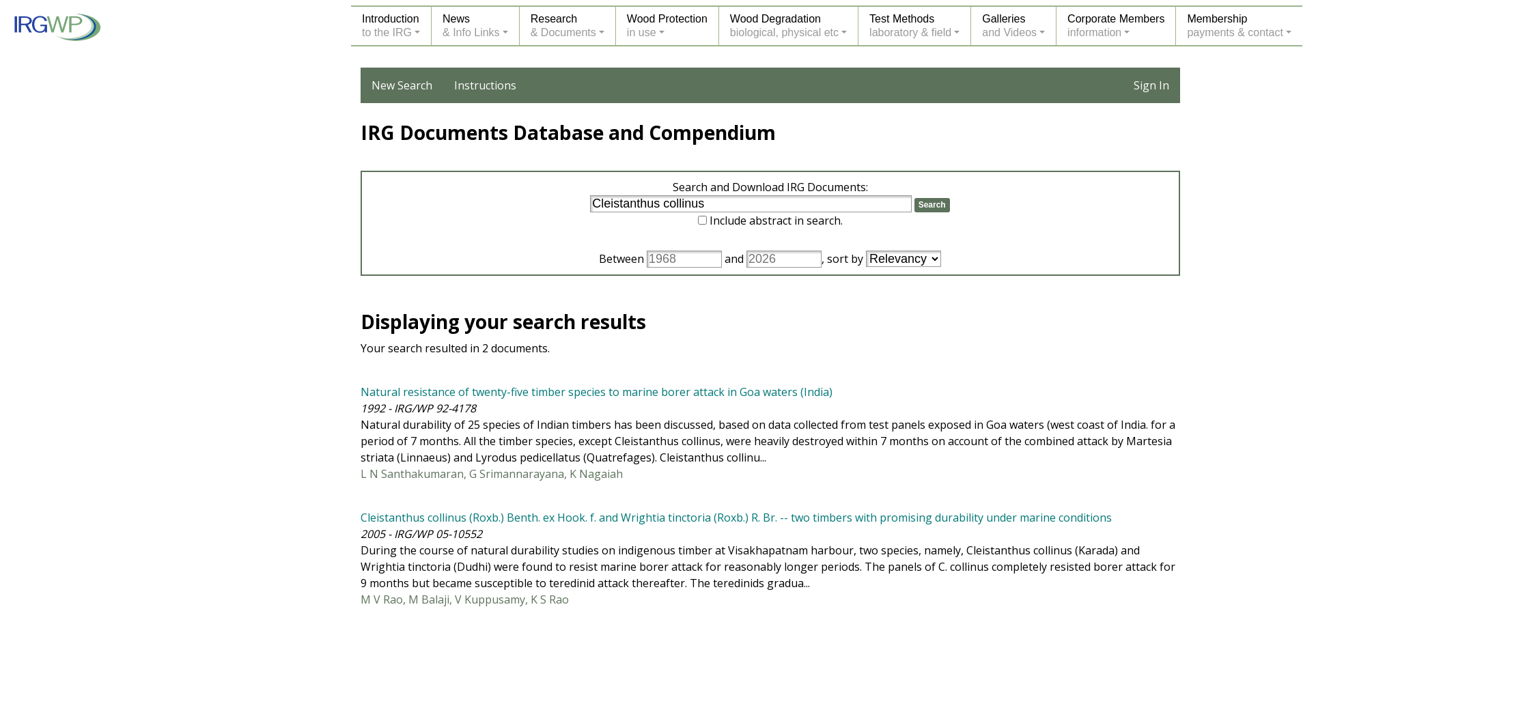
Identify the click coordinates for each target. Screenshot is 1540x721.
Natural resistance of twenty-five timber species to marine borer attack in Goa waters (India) (596, 391)
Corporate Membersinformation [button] (1115, 25)
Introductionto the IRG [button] (390, 25)
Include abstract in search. (776, 220)
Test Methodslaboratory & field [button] (910, 25)
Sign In (1151, 85)
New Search (402, 85)
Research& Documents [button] (563, 25)
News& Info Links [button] (471, 25)
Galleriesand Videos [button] (1009, 25)
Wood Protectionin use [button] (667, 25)
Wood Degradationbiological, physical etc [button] (784, 25)
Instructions (485, 85)
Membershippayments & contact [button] (1235, 25)
